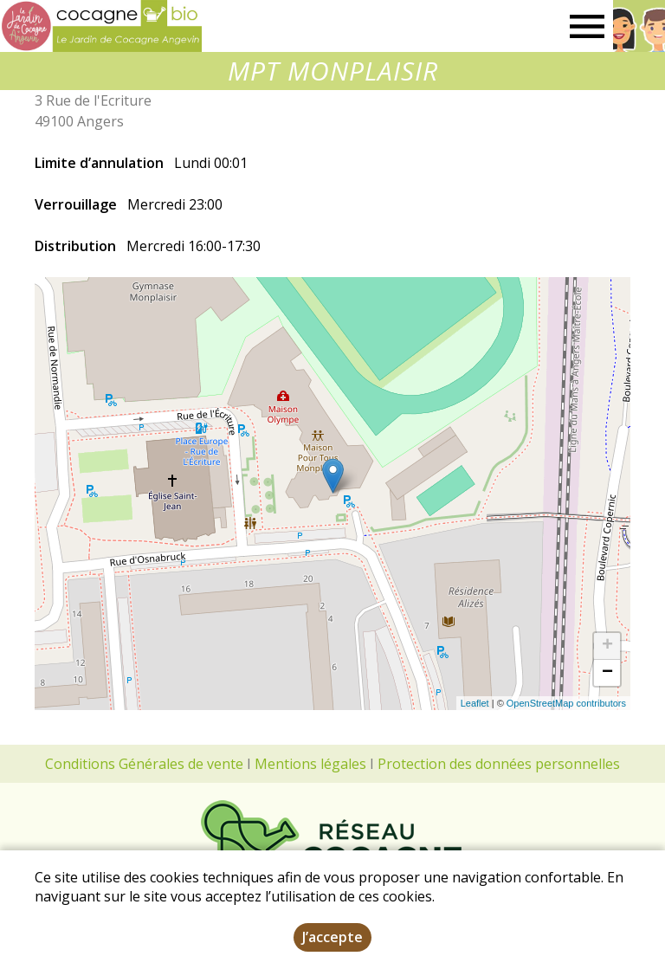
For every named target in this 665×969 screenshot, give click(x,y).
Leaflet (475, 703)
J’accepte (332, 936)
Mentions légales (310, 763)
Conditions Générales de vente (144, 763)
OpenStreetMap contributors (566, 703)
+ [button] (607, 646)
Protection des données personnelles (499, 763)
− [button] (607, 673)
